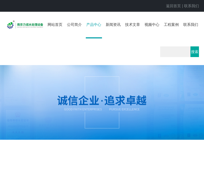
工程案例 (171, 24)
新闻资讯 (113, 24)
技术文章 (132, 24)
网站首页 (55, 24)
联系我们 (191, 6)
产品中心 (93, 24)
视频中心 (151, 24)
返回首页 (173, 6)
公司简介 (74, 24)
